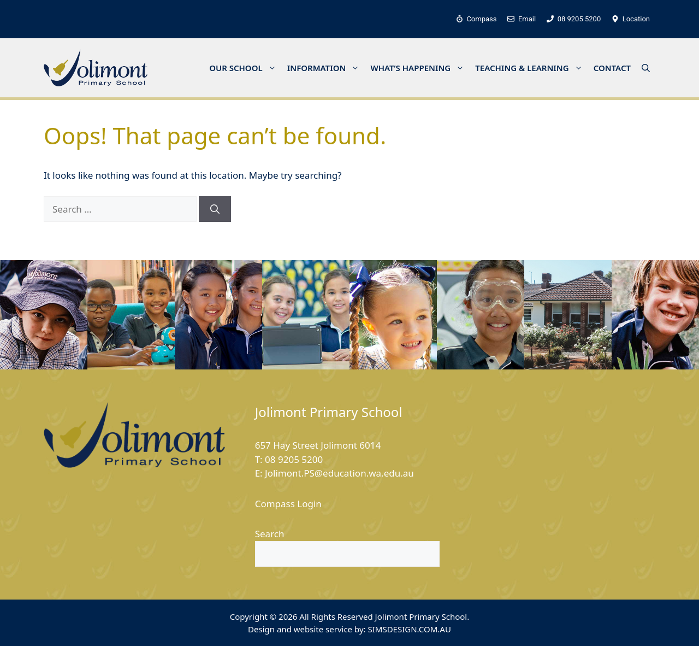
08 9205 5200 (294, 459)
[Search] (215, 209)
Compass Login (288, 503)
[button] (645, 67)
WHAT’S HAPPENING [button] (420, 67)
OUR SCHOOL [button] (245, 67)
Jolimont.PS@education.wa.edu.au (339, 473)
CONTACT (612, 67)
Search (270, 533)
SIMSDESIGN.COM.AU (409, 629)
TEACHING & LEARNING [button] (531, 67)
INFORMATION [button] (326, 67)
